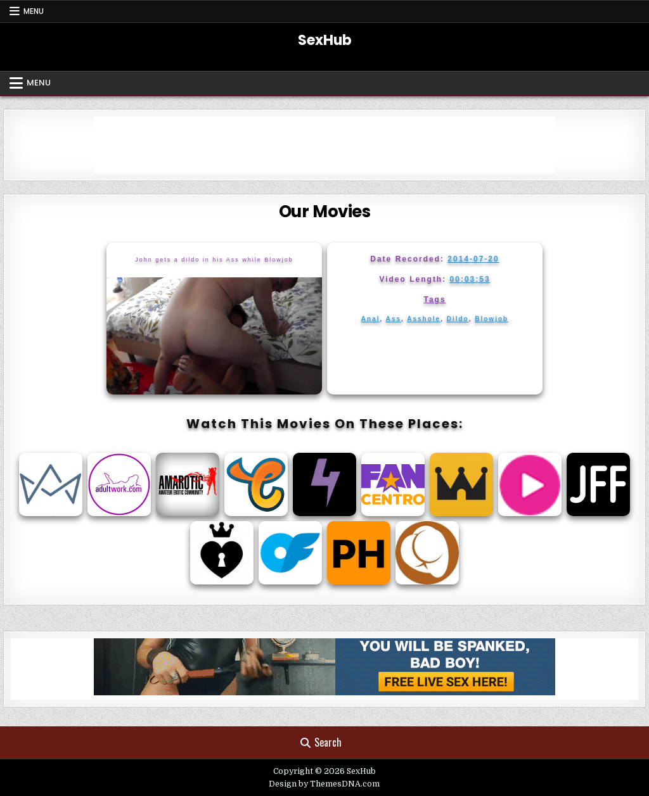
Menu (33, 11)
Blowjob (491, 318)
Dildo (458, 318)
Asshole (423, 318)
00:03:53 (470, 279)
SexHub (325, 40)
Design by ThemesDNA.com (324, 784)
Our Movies (325, 211)
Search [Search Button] (321, 742)
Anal (370, 318)
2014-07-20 (473, 259)
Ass (393, 318)
